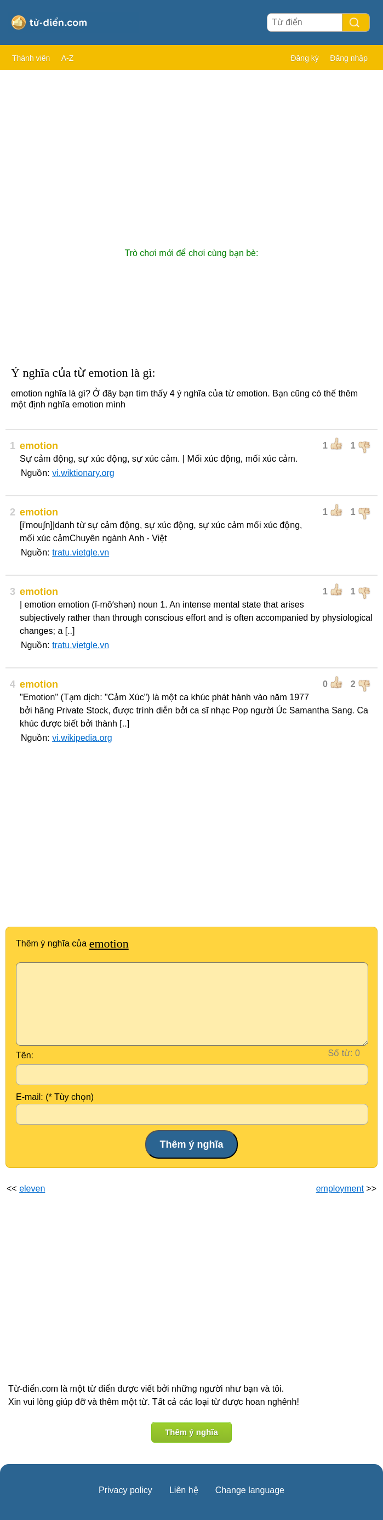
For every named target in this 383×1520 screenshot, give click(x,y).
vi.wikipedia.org (82, 737)
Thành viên (31, 58)
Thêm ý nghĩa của (72, 943)
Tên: (24, 1055)
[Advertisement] (191, 153)
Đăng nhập (349, 58)
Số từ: (340, 1053)
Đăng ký (304, 58)
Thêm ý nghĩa (191, 1432)
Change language (249, 1490)
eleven (32, 1188)
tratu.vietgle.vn (80, 552)
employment (340, 1188)
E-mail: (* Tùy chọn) (55, 1097)
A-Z (67, 58)
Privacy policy (125, 1490)
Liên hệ (183, 1490)
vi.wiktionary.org (83, 473)
